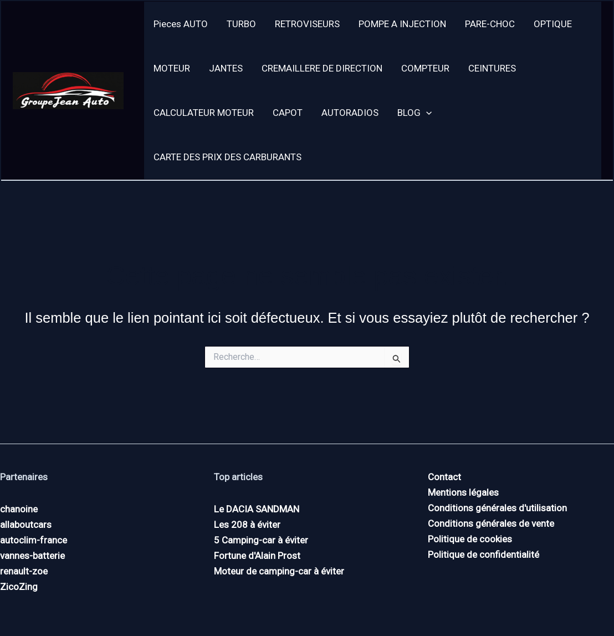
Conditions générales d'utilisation (497, 507)
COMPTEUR (425, 68)
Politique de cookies (470, 539)
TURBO (241, 23)
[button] (426, 112)
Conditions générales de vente (491, 523)
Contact (444, 476)
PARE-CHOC (490, 23)
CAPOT (288, 112)
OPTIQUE (553, 23)
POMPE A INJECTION (402, 23)
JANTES (226, 68)
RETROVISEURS (307, 23)
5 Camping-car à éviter (261, 540)
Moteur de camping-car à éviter (279, 571)
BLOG (414, 112)
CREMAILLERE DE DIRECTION (322, 68)
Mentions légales (463, 492)
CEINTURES (492, 68)
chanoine (19, 509)
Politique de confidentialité (483, 554)
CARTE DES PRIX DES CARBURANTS (227, 156)
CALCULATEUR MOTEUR (204, 112)
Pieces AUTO (181, 23)
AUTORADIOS (349, 112)
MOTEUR (172, 68)
